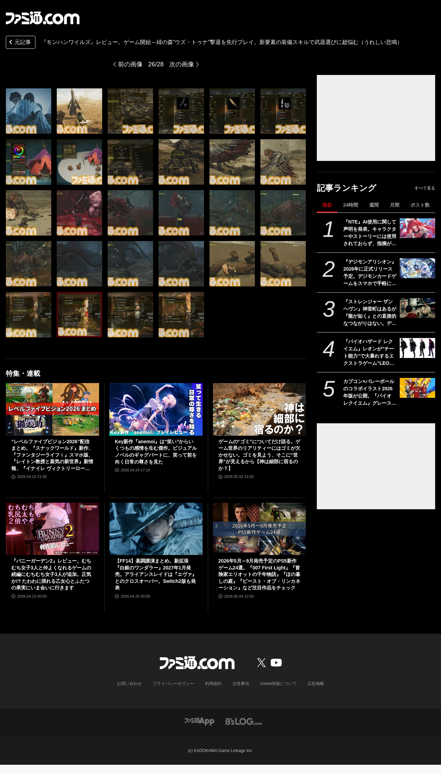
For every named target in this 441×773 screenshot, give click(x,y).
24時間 (350, 205)
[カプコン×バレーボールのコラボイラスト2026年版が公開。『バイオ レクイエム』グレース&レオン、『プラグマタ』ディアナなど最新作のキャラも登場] (417, 388)
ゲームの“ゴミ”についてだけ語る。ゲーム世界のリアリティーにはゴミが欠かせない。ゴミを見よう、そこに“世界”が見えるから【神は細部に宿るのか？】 (259, 455)
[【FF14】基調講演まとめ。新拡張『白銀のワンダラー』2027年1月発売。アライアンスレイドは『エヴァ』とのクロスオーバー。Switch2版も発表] (156, 529)
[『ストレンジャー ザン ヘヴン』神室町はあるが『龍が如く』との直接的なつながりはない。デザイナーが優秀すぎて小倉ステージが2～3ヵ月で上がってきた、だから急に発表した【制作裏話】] (417, 308)
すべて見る (425, 188)
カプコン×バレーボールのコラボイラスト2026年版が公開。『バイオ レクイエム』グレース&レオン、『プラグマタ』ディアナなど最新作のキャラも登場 (369, 393)
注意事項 (241, 683)
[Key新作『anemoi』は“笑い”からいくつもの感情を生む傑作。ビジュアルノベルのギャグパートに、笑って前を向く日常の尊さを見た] (156, 409)
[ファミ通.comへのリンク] (42, 17)
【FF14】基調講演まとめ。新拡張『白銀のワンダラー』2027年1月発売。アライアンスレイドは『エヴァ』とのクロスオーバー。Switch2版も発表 (156, 574)
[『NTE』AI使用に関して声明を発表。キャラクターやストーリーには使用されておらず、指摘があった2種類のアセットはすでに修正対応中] (417, 228)
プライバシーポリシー (173, 683)
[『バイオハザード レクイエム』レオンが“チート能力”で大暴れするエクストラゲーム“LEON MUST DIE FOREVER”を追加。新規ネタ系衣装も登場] (417, 348)
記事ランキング (346, 188)
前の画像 (130, 64)
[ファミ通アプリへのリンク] (199, 721)
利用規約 (213, 683)
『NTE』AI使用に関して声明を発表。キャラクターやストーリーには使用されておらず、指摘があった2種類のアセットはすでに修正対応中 (369, 233)
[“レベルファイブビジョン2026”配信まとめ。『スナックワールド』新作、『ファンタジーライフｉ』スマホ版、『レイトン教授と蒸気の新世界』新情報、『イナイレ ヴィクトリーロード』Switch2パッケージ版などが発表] (52, 409)
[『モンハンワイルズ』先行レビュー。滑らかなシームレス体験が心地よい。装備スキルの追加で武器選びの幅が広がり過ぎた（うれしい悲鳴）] (28, 111)
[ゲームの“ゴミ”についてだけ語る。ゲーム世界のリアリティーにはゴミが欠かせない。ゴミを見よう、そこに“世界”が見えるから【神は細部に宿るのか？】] (259, 409)
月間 (394, 205)
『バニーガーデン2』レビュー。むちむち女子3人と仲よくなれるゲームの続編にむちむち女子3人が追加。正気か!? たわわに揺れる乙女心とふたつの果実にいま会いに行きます (51, 574)
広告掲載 (316, 683)
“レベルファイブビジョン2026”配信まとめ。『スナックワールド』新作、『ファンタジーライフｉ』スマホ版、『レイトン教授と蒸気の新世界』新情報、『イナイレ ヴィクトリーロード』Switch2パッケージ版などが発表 (52, 455)
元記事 (19, 42)
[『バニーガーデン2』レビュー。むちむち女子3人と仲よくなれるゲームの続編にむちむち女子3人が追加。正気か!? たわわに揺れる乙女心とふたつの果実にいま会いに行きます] (52, 529)
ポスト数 (420, 205)
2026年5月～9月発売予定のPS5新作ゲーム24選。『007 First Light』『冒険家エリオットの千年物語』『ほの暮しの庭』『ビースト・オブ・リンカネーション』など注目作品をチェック (259, 574)
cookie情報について (278, 683)
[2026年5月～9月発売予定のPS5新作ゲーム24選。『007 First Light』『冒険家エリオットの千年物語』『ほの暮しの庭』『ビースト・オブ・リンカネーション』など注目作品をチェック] (259, 529)
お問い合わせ (129, 683)
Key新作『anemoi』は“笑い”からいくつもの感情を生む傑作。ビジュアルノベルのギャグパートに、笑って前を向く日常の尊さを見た (156, 452)
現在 (327, 205)
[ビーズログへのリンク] (244, 721)
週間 (374, 205)
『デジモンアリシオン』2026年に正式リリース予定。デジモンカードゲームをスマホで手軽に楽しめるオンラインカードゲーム (369, 273)
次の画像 (181, 64)
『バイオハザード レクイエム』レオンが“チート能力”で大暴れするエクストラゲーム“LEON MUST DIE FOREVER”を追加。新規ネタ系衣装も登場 (368, 353)
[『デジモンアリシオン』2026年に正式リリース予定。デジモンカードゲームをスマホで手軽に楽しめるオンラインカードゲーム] (417, 268)
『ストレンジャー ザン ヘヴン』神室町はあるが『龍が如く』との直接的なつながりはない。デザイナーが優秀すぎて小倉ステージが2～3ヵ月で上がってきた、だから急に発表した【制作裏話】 (370, 313)
